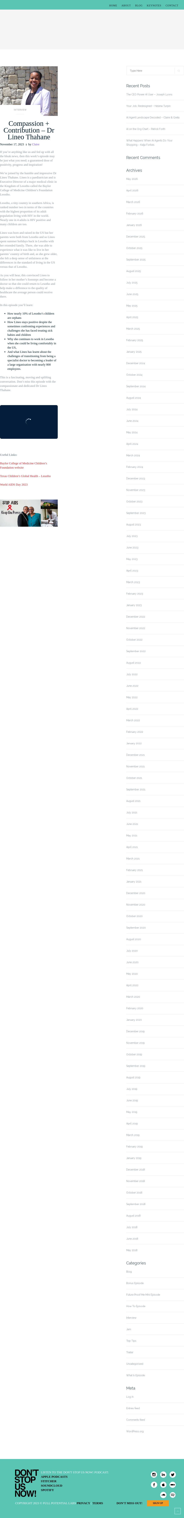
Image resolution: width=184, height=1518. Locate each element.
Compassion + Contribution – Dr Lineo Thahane (29, 130)
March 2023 (133, 582)
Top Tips (131, 1340)
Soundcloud (51, 1485)
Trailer (129, 1352)
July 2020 (132, 950)
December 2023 (135, 478)
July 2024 (132, 409)
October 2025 (134, 248)
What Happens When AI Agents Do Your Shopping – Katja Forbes (149, 142)
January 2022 (134, 743)
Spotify (47, 1490)
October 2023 (134, 501)
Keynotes (154, 5)
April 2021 (132, 847)
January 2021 (133, 881)
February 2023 (134, 593)
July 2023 (132, 536)
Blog (139, 5)
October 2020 (134, 916)
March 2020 (133, 996)
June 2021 (132, 824)
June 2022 (132, 685)
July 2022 (132, 674)
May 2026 (132, 179)
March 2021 (133, 858)
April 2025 (132, 317)
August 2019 (133, 1077)
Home (113, 5)
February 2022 (134, 731)
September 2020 (136, 927)
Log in (130, 1396)
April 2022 (132, 708)
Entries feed (133, 1408)
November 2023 (135, 490)
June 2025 (132, 294)
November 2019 (135, 1042)
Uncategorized (134, 1363)
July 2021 (131, 812)
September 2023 (136, 513)
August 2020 (133, 939)
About (126, 5)
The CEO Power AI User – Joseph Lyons (149, 94)
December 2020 (135, 893)
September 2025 (135, 259)
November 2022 (135, 628)
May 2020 (132, 973)
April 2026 (132, 190)
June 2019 (132, 1100)
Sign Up (158, 1503)
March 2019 (133, 1135)
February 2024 (134, 467)
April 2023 (132, 570)
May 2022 (132, 697)
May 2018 (131, 1250)
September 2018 (135, 1204)
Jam (128, 1329)
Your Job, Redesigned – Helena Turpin (148, 106)
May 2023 (132, 559)
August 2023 (133, 524)
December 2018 (135, 1169)
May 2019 (131, 1112)
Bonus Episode (135, 1283)
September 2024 (136, 386)
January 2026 (134, 225)
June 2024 (132, 420)
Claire (35, 144)
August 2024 (133, 397)
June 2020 (132, 962)
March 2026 (133, 202)
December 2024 (135, 363)
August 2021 (133, 801)
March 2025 (133, 328)
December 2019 (135, 1031)
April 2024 (132, 443)
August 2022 (133, 662)
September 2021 (135, 789)
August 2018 (133, 1215)
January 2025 (133, 351)
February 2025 (134, 340)
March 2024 (133, 455)
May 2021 (131, 835)
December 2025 (135, 236)
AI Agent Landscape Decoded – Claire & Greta (152, 117)
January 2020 (134, 1019)
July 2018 (131, 1227)
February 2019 (134, 1146)
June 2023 (132, 547)
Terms (97, 1503)
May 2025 (131, 305)
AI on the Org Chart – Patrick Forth (145, 129)
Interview (20, 110)
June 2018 (132, 1238)
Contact (172, 5)
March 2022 (133, 720)
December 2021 (135, 755)
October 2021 (134, 778)
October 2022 (134, 639)
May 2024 (132, 432)
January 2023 (134, 605)
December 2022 (135, 616)
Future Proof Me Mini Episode (143, 1294)
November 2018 (135, 1181)
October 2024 (134, 374)
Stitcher (48, 1481)
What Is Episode (135, 1375)
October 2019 (134, 1054)
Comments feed (135, 1419)
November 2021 (135, 766)
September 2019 (135, 1066)
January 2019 (133, 1158)
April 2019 (132, 1123)
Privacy (83, 1503)
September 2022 (136, 651)
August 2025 (133, 271)
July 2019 (131, 1089)
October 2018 (134, 1192)
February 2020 (134, 1008)
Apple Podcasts (54, 1476)
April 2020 (132, 985)
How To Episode (135, 1306)
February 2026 (134, 213)
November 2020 (135, 904)
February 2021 (134, 870)
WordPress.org (135, 1431)
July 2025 (131, 282)
